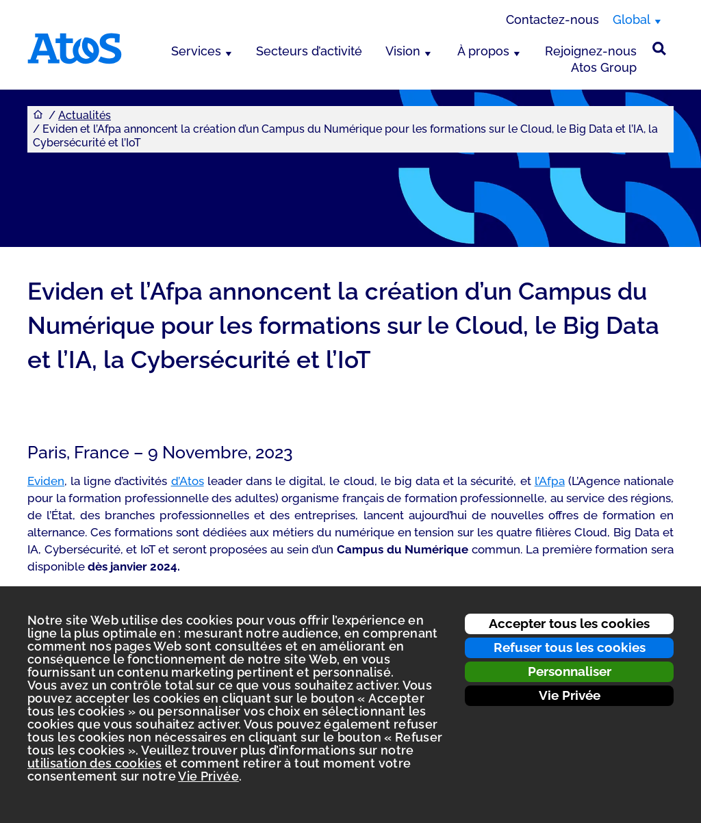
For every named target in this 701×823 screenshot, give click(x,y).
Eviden (45, 481)
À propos (483, 51)
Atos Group (604, 67)
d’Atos (187, 481)
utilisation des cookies (94, 763)
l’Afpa (550, 481)
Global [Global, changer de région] (631, 19)
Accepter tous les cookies (569, 623)
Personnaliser (569, 671)
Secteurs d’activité (309, 51)
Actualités (84, 115)
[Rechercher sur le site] (659, 48)
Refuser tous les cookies (570, 647)
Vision (402, 51)
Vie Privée (569, 695)
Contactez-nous (552, 19)
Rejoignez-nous (591, 51)
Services (196, 51)
